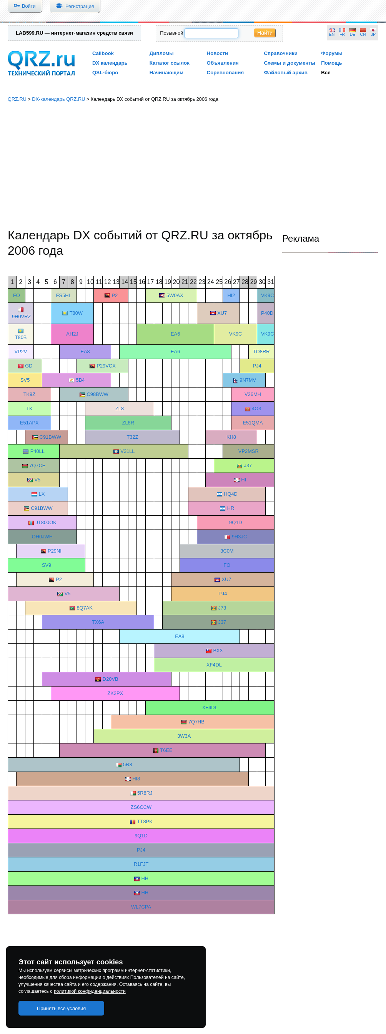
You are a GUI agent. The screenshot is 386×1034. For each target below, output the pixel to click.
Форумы (332, 53)
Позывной (171, 33)
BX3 (218, 650)
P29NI (55, 551)
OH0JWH (42, 537)
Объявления (223, 63)
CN (363, 34)
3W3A (184, 736)
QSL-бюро (105, 72)
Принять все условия (61, 1008)
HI (243, 480)
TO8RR (261, 351)
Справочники (280, 53)
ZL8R (128, 423)
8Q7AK (84, 608)
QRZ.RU (17, 99)
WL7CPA (141, 907)
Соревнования (225, 72)
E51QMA (253, 423)
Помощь (331, 63)
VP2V (21, 351)
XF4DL (214, 665)
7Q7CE (37, 465)
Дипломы (162, 53)
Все (325, 72)
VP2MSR (248, 451)
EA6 (175, 334)
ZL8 (119, 408)
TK (29, 408)
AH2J (72, 334)
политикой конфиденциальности (90, 991)
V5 (37, 480)
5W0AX (174, 295)
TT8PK (145, 821)
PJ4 (257, 366)
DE (352, 34)
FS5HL (64, 295)
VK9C (267, 295)
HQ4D (231, 494)
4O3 (256, 408)
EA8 (85, 351)
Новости (217, 53)
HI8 (136, 779)
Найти (265, 33)
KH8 (231, 437)
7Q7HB (196, 722)
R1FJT (141, 864)
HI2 (231, 295)
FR (342, 34)
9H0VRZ (21, 316)
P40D (267, 313)
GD (28, 366)
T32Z (132, 437)
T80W (76, 313)
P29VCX (105, 366)
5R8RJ (144, 793)
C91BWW (50, 437)
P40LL (37, 451)
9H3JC (239, 537)
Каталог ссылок (170, 63)
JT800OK (45, 522)
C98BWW (97, 394)
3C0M (226, 551)
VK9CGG (271, 334)
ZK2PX (115, 693)
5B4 (80, 380)
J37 (248, 465)
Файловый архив (285, 72)
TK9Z (29, 394)
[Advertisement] (193, 165)
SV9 (46, 565)
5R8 (127, 764)
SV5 (25, 380)
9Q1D (235, 522)
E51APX (29, 423)
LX (42, 494)
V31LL (127, 451)
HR (231, 508)
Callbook (103, 53)
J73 (222, 608)
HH (144, 878)
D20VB (110, 679)
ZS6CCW (141, 807)
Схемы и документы (289, 63)
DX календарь (110, 63)
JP (373, 34)
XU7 (222, 313)
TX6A (98, 622)
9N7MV (248, 380)
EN (331, 34)
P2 (115, 295)
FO (16, 295)
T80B (21, 337)
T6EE (166, 750)
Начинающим (166, 72)
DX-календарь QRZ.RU (58, 99)
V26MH (253, 394)
